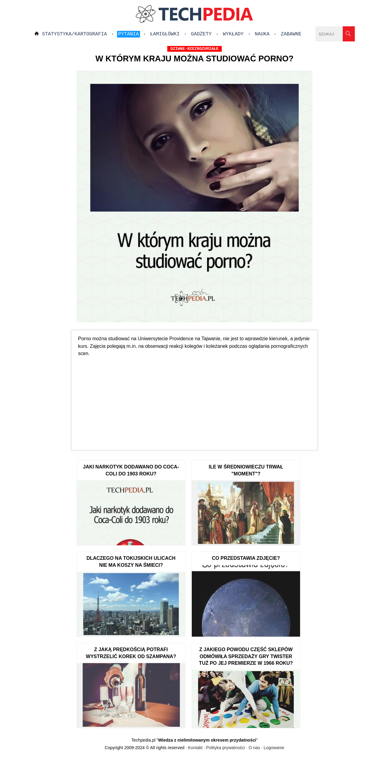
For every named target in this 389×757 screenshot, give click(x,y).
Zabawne (291, 34)
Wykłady (233, 34)
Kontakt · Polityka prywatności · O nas (224, 747)
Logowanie (273, 747)
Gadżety (201, 34)
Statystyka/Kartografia (74, 34)
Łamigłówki (165, 34)
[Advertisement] (194, 399)
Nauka (262, 34)
